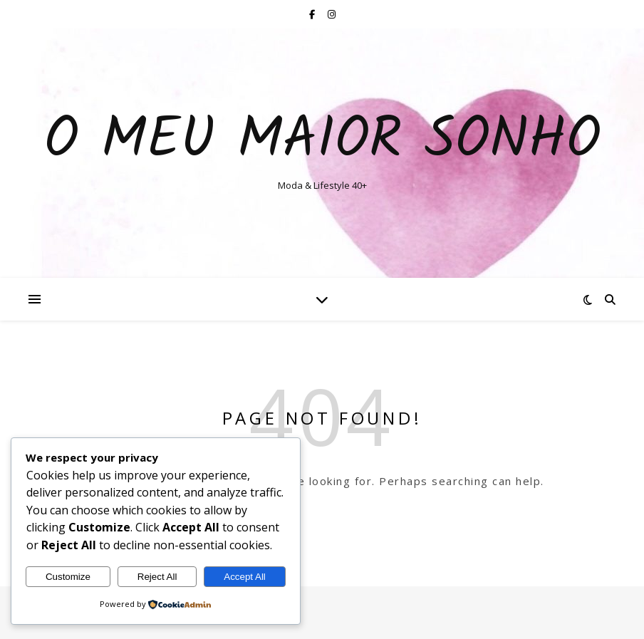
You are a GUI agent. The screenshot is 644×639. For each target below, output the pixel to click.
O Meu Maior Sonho (322, 141)
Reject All (157, 576)
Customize (68, 576)
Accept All (245, 576)
